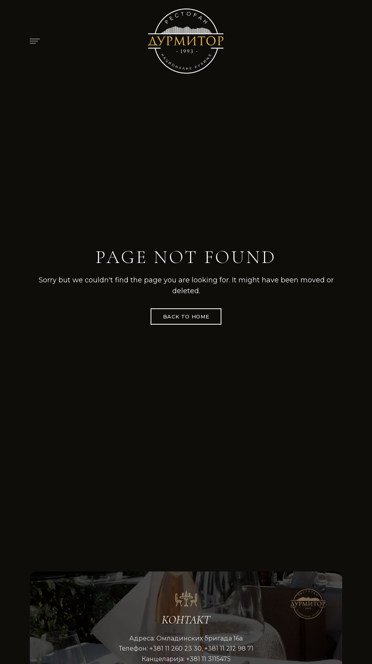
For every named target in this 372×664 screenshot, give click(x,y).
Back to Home (186, 316)
